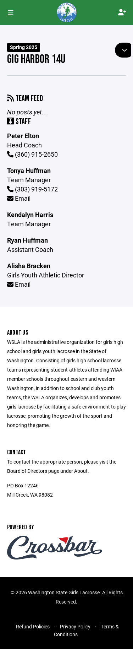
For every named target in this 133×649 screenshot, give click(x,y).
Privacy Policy (75, 626)
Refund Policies (33, 626)
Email (19, 198)
